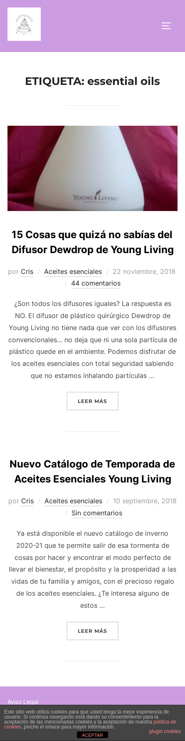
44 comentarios (96, 283)
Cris (27, 271)
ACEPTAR (92, 735)
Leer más (98, 400)
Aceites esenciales (73, 271)
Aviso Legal (22, 701)
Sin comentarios (97, 513)
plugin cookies (165, 731)
